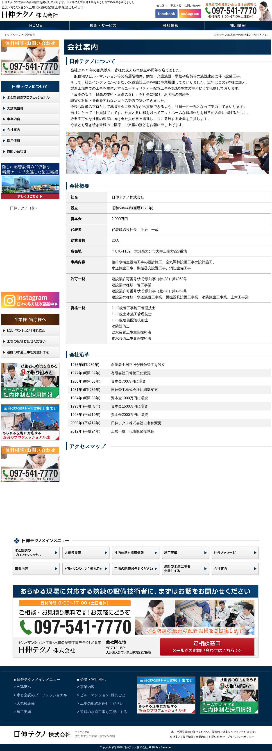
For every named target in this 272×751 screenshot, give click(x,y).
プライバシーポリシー (240, 736)
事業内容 (175, 5)
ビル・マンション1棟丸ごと (102, 695)
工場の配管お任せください (101, 703)
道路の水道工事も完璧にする (103, 712)
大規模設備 (26, 703)
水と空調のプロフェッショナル (42, 695)
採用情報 (188, 736)
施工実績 (24, 712)
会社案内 (161, 5)
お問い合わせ (192, 5)
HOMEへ (24, 687)
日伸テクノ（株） (24, 208)
